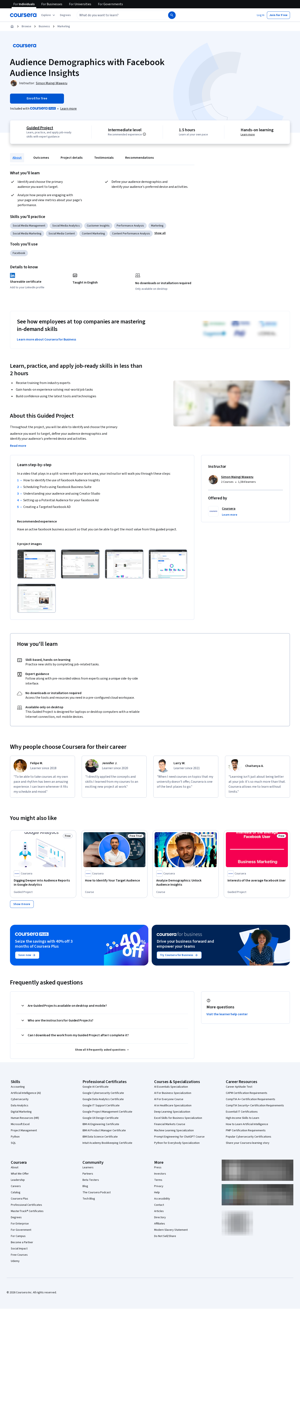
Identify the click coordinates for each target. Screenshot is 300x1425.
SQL (13, 1143)
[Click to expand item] (36, 564)
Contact (159, 1205)
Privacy (158, 1186)
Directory (160, 1217)
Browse (26, 26)
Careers (16, 1186)
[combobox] (118, 15)
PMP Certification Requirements (246, 1130)
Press (157, 1167)
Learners (88, 1167)
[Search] (172, 15)
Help (157, 1192)
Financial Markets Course (169, 1124)
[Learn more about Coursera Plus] (68, 108)
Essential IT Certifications (242, 1111)
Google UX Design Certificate (100, 1118)
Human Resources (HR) (25, 1118)
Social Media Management (29, 226)
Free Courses (19, 1255)
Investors (160, 1173)
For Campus (18, 1236)
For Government (21, 1230)
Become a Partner (22, 1242)
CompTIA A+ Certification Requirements (250, 1099)
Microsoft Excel (20, 1124)
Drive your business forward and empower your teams (185, 943)
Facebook (19, 253)
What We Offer (20, 1173)
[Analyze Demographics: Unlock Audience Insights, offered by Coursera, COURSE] (185, 882)
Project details (71, 157)
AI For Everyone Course (168, 1099)
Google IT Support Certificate (101, 1105)
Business (44, 26)
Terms (158, 1180)
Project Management (24, 1130)
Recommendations (139, 157)
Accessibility (162, 1198)
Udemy (15, 1261)
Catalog (15, 1192)
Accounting (18, 1087)
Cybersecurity (20, 1099)
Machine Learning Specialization (174, 1130)
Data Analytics (19, 1105)
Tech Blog (88, 1198)
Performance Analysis (130, 226)
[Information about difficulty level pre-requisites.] (144, 134)
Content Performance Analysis (131, 234)
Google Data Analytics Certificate (103, 1099)
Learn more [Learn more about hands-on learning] (248, 134)
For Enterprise (20, 1223)
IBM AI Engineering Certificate (100, 1124)
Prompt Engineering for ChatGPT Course (179, 1136)
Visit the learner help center (227, 1014)
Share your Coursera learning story (247, 1143)
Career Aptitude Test (239, 1087)
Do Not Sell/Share (165, 1236)
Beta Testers (90, 1180)
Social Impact (19, 1248)
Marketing (64, 26)
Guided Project (39, 128)
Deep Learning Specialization (172, 1111)
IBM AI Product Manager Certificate (104, 1130)
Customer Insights (98, 226)
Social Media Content (62, 234)
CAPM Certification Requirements (246, 1093)
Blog (85, 1186)
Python (15, 1136)
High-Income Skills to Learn (242, 1118)
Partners (87, 1173)
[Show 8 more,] (22, 904)
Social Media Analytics (66, 226)
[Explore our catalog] (49, 15)
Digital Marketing (21, 1111)
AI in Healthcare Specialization (172, 1105)
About (17, 157)
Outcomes (41, 157)
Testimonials (104, 157)
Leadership (18, 1180)
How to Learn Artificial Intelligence (247, 1124)
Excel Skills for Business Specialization (178, 1118)
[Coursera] (23, 15)
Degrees (16, 1217)
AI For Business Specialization (172, 1093)
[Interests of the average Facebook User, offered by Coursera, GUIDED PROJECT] (256, 880)
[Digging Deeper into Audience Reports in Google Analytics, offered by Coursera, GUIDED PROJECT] (43, 882)
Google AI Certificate (95, 1087)
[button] (65, 15)
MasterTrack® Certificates (27, 1211)
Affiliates (159, 1223)
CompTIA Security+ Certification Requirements (255, 1105)
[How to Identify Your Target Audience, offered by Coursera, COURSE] (114, 880)
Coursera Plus (19, 1198)
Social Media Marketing (27, 234)
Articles (159, 1211)
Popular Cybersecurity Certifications (248, 1136)
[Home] (12, 26)
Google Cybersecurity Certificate (103, 1093)
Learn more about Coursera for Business (46, 339)
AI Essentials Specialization (171, 1087)
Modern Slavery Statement (171, 1230)
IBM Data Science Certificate (100, 1136)
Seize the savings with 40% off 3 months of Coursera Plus (43, 943)
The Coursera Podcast (96, 1192)
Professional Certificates (26, 1205)
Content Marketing (93, 234)
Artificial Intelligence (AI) (26, 1093)
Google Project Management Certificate (107, 1111)
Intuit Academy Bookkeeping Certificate (107, 1143)
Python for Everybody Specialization (177, 1143)
